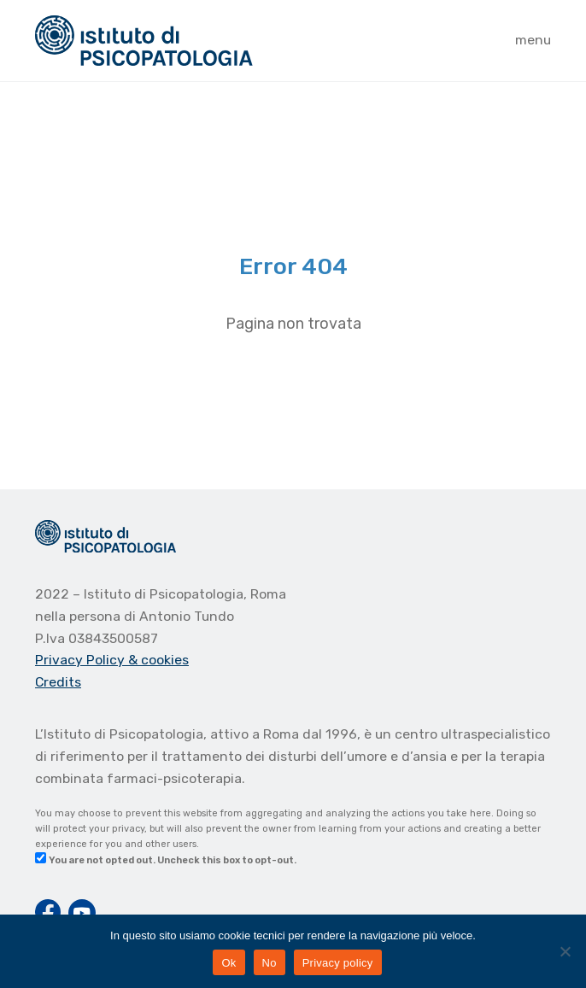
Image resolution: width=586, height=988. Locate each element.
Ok (228, 962)
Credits (58, 682)
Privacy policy (337, 962)
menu (533, 40)
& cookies (158, 660)
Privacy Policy (81, 660)
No (269, 962)
